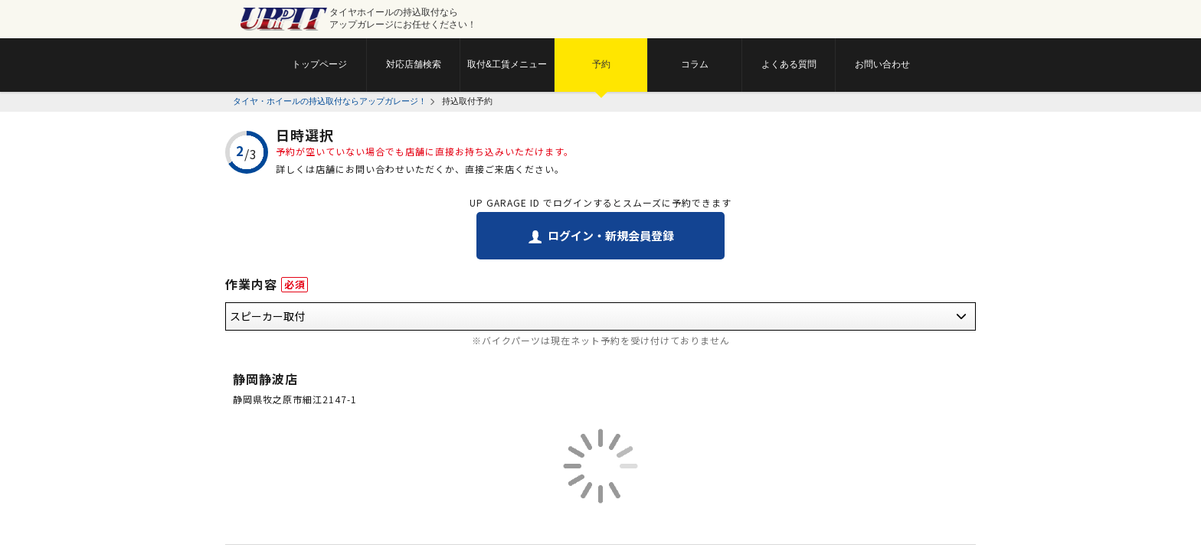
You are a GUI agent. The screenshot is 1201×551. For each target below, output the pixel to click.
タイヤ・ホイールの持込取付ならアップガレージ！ (330, 101)
